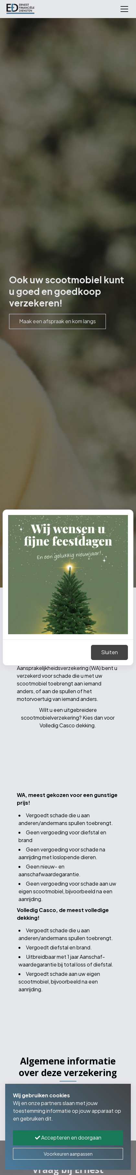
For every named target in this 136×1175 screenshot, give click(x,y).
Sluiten (109, 652)
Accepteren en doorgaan (68, 1137)
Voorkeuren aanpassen (68, 1154)
